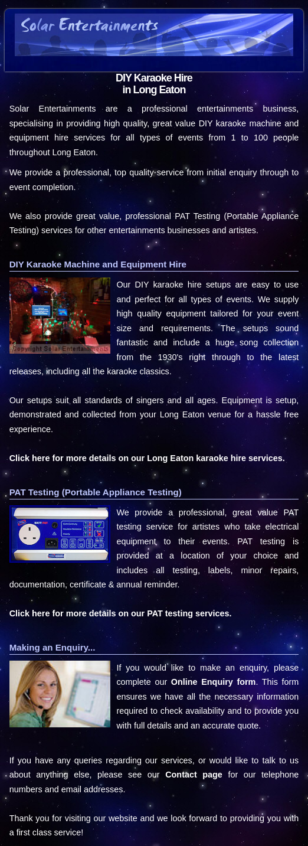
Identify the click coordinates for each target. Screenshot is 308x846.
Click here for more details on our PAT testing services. (120, 613)
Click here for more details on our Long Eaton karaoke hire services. (147, 458)
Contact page (193, 774)
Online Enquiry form (213, 682)
